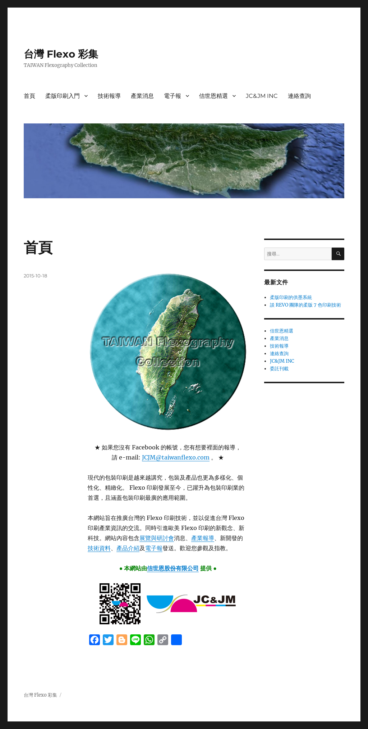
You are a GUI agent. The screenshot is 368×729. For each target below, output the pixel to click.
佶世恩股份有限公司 (173, 568)
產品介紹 (127, 548)
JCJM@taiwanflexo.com (176, 457)
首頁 (29, 95)
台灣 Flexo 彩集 (61, 54)
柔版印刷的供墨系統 (291, 297)
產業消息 (142, 95)
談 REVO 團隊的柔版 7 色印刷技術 (305, 305)
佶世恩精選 (213, 95)
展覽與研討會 (156, 538)
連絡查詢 (299, 95)
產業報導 (202, 538)
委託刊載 (279, 369)
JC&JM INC (262, 95)
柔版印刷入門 (62, 95)
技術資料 (99, 548)
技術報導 (109, 95)
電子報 (172, 95)
